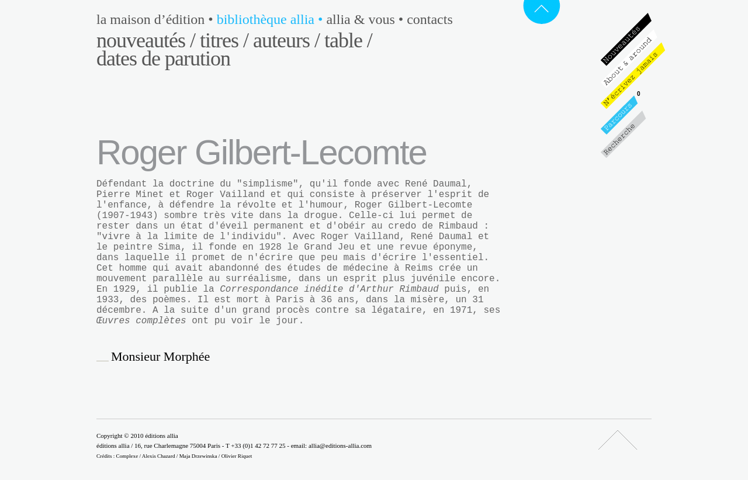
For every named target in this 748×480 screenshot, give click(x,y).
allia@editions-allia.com (340, 445)
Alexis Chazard (158, 456)
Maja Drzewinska (198, 456)
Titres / (224, 40)
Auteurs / (286, 40)
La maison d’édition (156, 19)
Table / (348, 40)
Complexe (127, 456)
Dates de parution (163, 58)
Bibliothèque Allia (272, 19)
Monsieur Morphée (160, 357)
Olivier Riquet (236, 456)
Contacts (430, 19)
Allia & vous (366, 19)
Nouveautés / (145, 40)
